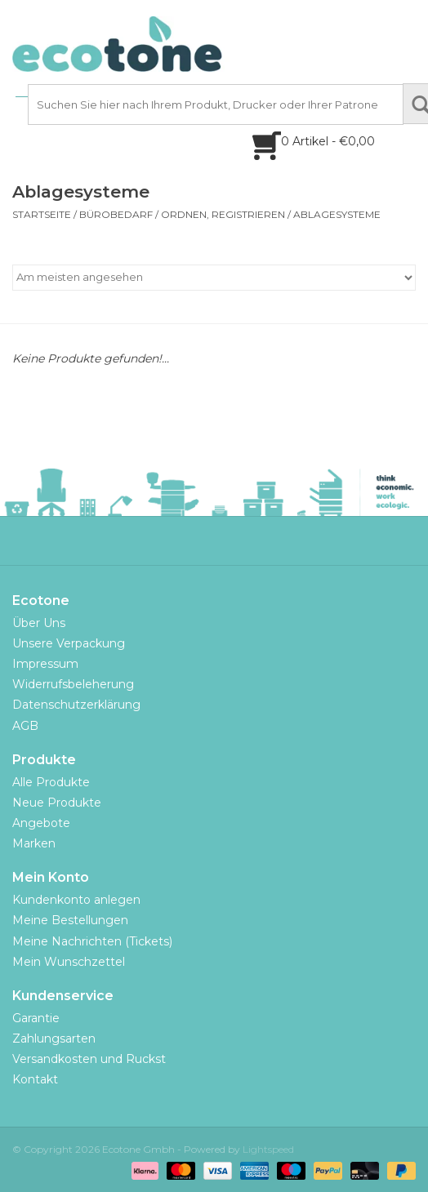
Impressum (45, 663)
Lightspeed (268, 1149)
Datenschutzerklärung (76, 704)
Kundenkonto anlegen (76, 899)
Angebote (41, 823)
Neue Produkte (56, 802)
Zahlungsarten (54, 1038)
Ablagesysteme (337, 214)
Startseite (41, 214)
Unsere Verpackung (68, 643)
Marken (34, 843)
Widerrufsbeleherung (73, 684)
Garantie (36, 1018)
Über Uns (38, 623)
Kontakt (35, 1079)
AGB (25, 725)
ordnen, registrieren (223, 214)
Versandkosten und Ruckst (89, 1059)
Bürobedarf (116, 214)
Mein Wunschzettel (68, 961)
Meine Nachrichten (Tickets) (92, 941)
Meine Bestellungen (70, 920)
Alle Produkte (51, 782)
